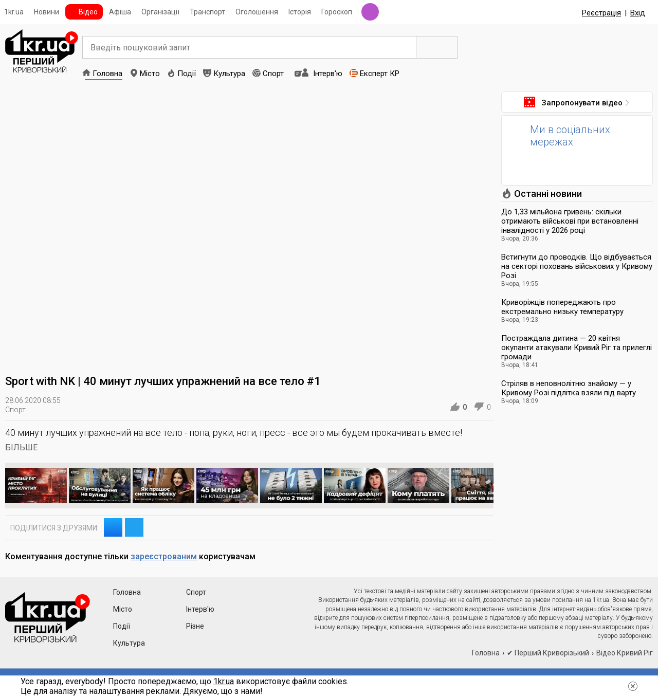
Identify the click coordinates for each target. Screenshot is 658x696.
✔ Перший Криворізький (548, 653)
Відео (88, 12)
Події (186, 73)
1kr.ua (14, 12)
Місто (150, 73)
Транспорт (207, 12)
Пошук (437, 47)
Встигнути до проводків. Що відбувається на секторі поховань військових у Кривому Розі (576, 266)
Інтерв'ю (327, 73)
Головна (107, 73)
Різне (195, 626)
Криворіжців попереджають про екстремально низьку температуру (562, 307)
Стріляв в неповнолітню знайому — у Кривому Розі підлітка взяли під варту (568, 388)
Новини (46, 12)
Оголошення (256, 12)
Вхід (637, 12)
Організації (160, 12)
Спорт (273, 73)
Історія (299, 12)
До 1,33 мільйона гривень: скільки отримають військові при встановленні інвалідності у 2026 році (569, 221)
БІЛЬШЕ (21, 447)
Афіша (120, 12)
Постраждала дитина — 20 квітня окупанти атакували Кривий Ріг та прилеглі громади (576, 347)
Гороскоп (336, 12)
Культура (229, 73)
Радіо (370, 12)
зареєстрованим (164, 556)
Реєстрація (601, 12)
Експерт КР (379, 73)
